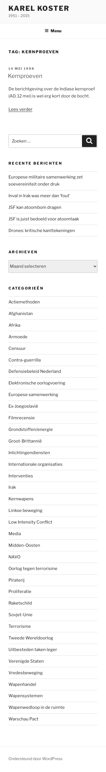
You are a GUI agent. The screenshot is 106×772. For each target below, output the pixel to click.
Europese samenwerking (33, 394)
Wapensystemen (25, 695)
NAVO (14, 557)
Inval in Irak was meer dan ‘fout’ (39, 195)
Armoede (17, 336)
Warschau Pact (23, 719)
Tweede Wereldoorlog (30, 638)
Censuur (17, 348)
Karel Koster (39, 8)
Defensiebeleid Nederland (34, 371)
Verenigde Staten (26, 661)
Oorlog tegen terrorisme (32, 568)
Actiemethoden (24, 302)
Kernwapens (21, 498)
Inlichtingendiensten (29, 452)
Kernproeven (25, 76)
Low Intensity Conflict (30, 522)
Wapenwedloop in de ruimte (36, 707)
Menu (53, 30)
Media (14, 533)
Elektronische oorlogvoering (36, 383)
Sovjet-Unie (20, 614)
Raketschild (20, 603)
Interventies (20, 475)
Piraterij (16, 580)
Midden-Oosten (24, 545)
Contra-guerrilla (24, 360)
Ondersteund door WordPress (35, 758)
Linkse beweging (25, 510)
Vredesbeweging (25, 672)
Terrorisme (19, 626)
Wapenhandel (22, 684)
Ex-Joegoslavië (23, 406)
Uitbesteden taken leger (32, 649)
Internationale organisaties (35, 464)
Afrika (14, 325)
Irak (12, 487)
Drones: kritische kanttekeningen (41, 230)
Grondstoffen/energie (30, 429)
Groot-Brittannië (25, 441)
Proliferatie (19, 591)
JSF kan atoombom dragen (34, 207)
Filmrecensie (21, 417)
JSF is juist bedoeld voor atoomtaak (43, 219)
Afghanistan (20, 313)
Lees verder (20, 109)
